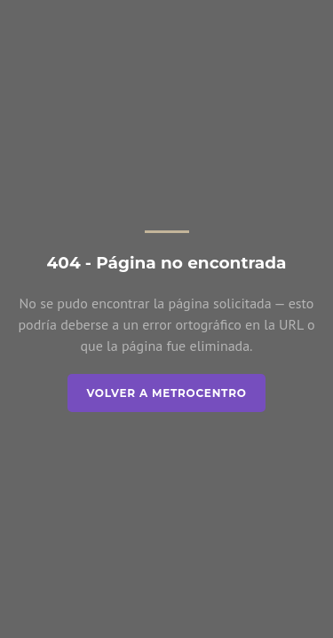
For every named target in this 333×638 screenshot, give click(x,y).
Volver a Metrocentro (166, 393)
